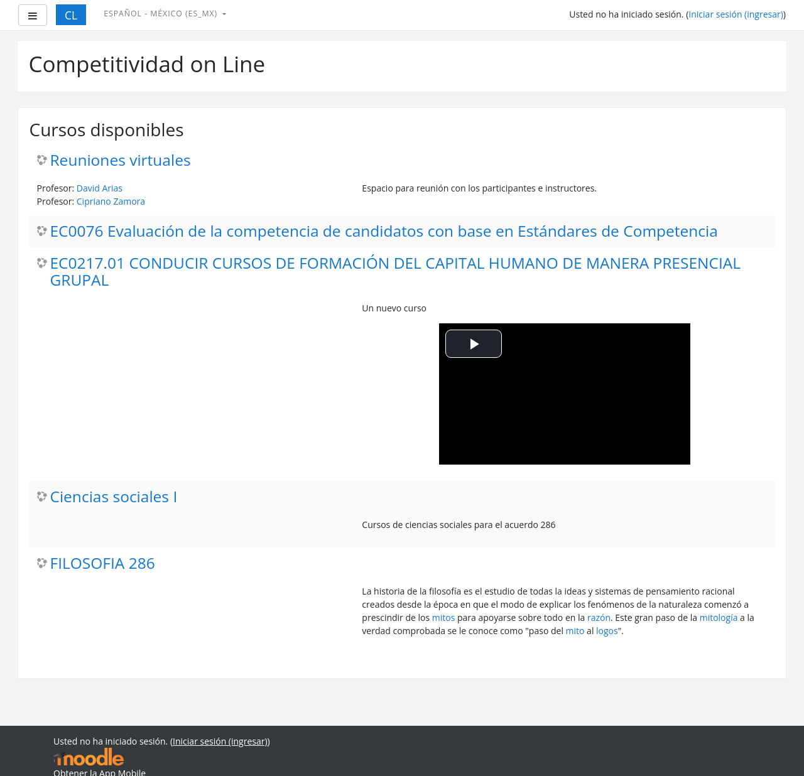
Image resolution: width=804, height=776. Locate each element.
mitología (719, 617)
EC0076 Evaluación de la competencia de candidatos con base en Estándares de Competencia (384, 231)
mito (575, 631)
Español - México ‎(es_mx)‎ (162, 13)
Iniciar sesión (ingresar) (735, 14)
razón (599, 617)
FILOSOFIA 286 (102, 563)
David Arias (99, 188)
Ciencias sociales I (114, 496)
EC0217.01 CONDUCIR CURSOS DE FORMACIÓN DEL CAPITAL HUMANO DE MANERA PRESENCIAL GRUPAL (395, 272)
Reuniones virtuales (120, 160)
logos (607, 631)
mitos (443, 617)
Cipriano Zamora (111, 201)
